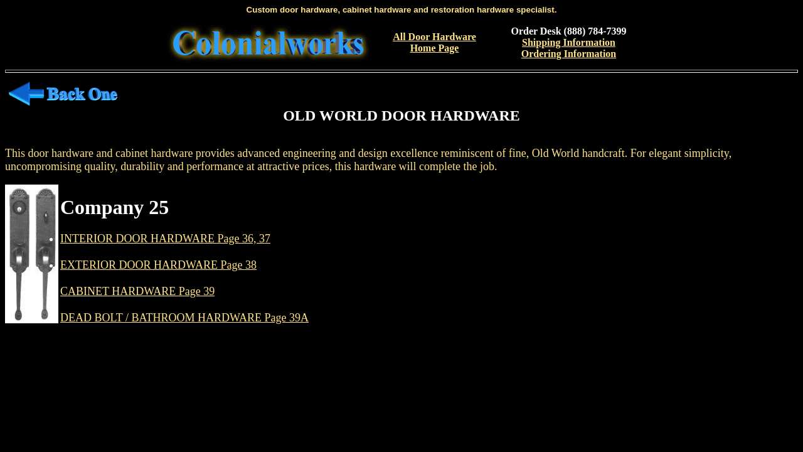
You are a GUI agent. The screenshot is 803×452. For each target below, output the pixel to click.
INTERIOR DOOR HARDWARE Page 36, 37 (165, 238)
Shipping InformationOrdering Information (569, 48)
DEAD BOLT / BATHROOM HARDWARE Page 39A (184, 317)
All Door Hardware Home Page (434, 42)
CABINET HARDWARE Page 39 (137, 291)
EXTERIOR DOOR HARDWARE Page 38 (158, 265)
